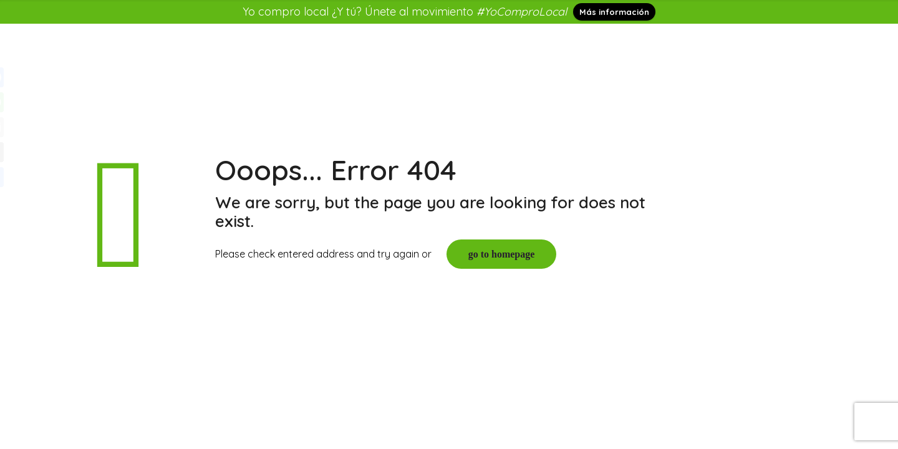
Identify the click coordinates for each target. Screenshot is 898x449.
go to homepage (501, 254)
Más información (614, 12)
